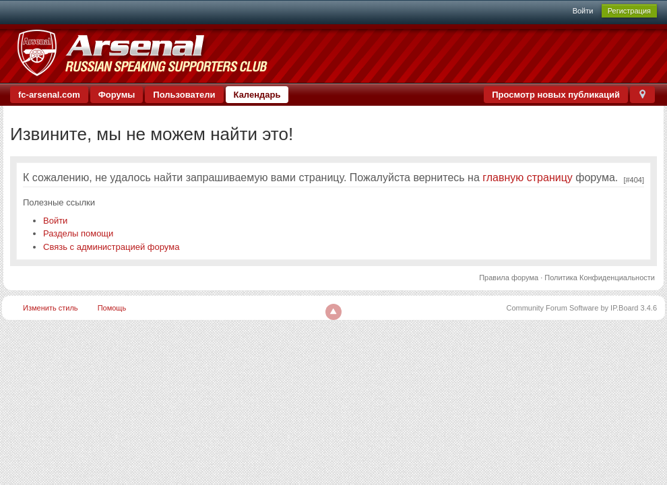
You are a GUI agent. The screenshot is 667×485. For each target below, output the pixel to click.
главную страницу (527, 177)
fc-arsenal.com (49, 95)
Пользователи (184, 95)
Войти (583, 11)
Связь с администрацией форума (111, 247)
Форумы (116, 95)
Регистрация (629, 11)
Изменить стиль (50, 308)
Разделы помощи (78, 233)
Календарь (257, 95)
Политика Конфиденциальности (599, 277)
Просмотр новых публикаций (556, 95)
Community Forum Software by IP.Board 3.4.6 (581, 308)
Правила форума (508, 277)
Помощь (112, 308)
